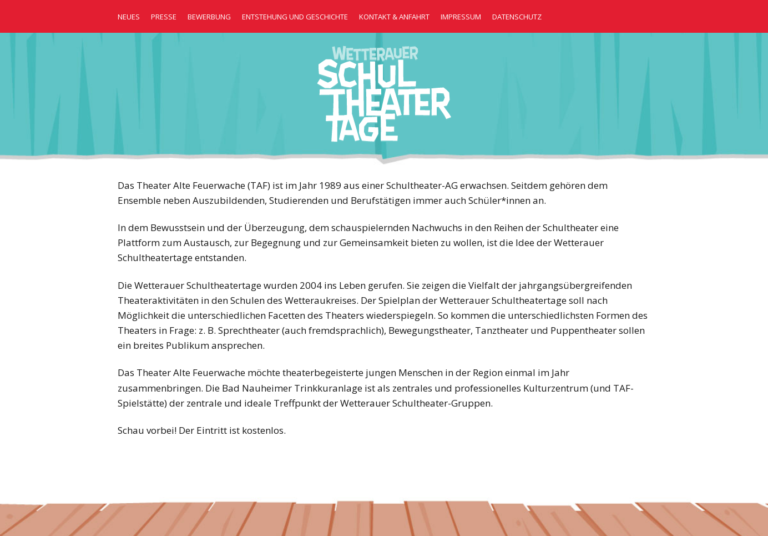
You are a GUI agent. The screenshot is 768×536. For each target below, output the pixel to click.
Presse (163, 17)
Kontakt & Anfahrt (394, 17)
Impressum (461, 17)
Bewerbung (209, 17)
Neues (129, 17)
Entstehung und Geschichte (295, 17)
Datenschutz (517, 17)
